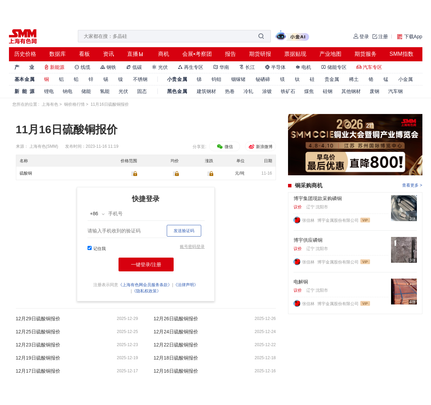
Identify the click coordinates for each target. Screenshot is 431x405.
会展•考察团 (197, 54)
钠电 (67, 91)
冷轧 (248, 91)
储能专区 (334, 67)
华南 (221, 67)
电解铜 (301, 281)
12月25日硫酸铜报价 (38, 331)
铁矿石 (288, 91)
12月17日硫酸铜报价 (38, 371)
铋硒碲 (263, 79)
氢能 (105, 91)
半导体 (275, 67)
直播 (132, 54)
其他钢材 (351, 91)
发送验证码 (184, 230)
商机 (163, 54)
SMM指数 (401, 54)
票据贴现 (295, 54)
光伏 (160, 67)
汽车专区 (369, 67)
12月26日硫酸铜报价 (176, 318)
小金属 (405, 79)
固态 (142, 91)
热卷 (230, 91)
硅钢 (327, 91)
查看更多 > (412, 185)
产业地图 (330, 54)
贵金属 (332, 79)
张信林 (309, 220)
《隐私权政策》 (146, 291)
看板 (84, 54)
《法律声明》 (185, 284)
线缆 (82, 67)
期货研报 (260, 54)
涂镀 (267, 91)
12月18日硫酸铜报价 (176, 358)
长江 (247, 67)
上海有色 (50, 104)
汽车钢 (395, 91)
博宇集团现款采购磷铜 (318, 198)
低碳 (134, 67)
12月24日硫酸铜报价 (176, 331)
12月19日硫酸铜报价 (38, 358)
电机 (303, 67)
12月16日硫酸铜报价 (176, 371)
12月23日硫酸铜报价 (38, 344)
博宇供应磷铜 (308, 240)
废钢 (374, 91)
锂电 (49, 91)
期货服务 (366, 54)
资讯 (108, 54)
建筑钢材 (206, 91)
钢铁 (108, 67)
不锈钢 (140, 79)
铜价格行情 (74, 104)
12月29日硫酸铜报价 (38, 318)
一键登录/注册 (146, 264)
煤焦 (309, 91)
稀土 (354, 79)
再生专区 (190, 67)
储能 (86, 91)
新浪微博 (260, 146)
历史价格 (25, 54)
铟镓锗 (238, 79)
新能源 (54, 67)
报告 (230, 54)
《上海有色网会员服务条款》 (145, 284)
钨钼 (216, 79)
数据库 (57, 54)
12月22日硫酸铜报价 (176, 344)
